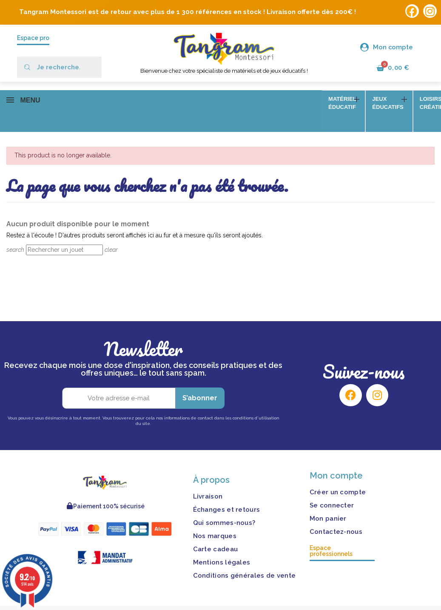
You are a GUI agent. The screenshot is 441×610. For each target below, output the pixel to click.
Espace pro (33, 37)
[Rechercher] (64, 237)
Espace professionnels (331, 538)
